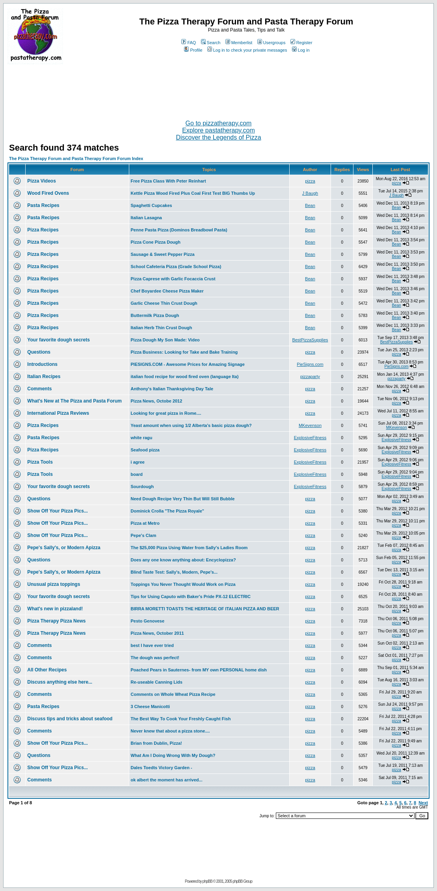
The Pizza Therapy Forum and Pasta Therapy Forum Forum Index (76, 158)
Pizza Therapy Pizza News (56, 621)
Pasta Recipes (43, 205)
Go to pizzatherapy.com (219, 123)
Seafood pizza (145, 449)
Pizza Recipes (42, 230)
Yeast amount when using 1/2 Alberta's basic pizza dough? (191, 425)
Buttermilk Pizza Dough (155, 315)
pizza (310, 181)
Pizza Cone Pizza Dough (156, 242)
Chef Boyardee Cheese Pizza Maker (167, 291)
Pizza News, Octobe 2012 (156, 401)
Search (211, 42)
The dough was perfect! (155, 657)
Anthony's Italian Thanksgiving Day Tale (172, 388)
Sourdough (142, 486)
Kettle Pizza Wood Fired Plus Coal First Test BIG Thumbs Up (193, 193)
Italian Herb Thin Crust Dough (161, 327)
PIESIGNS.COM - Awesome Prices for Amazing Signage (188, 364)
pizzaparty (310, 376)
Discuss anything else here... (59, 682)
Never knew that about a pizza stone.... (170, 731)
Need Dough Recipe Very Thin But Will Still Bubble (183, 498)
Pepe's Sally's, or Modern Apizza (63, 547)
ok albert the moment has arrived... (167, 779)
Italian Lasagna (146, 217)
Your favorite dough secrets (58, 340)
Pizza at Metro (145, 523)
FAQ (188, 42)
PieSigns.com (310, 364)
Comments (39, 388)
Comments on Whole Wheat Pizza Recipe (173, 694)
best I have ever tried (152, 645)
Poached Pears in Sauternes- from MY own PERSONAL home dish (199, 669)
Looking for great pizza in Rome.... (166, 413)
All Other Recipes (47, 670)
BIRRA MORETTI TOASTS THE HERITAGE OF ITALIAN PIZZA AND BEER (205, 608)
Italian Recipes (43, 376)
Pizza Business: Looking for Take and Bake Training (184, 352)
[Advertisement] (218, 88)
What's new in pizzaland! (55, 608)
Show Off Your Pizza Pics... (57, 511)
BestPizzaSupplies (310, 339)
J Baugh (310, 193)
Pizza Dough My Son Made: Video (165, 339)
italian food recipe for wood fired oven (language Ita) (185, 376)
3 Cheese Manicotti (150, 706)
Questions (38, 352)
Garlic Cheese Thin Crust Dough (164, 303)
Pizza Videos (41, 181)
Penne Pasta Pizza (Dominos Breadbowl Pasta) (179, 229)
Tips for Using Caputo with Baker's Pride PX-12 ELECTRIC (191, 596)
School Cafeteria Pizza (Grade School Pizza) (176, 266)
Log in (301, 50)
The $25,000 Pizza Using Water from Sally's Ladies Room (189, 547)
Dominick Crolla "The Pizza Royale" (167, 511)
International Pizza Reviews (58, 413)
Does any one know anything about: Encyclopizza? (183, 559)
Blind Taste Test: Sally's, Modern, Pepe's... (174, 572)
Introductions (42, 364)
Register (301, 42)
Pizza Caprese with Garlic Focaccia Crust (173, 278)
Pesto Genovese (148, 621)
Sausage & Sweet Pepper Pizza (163, 254)
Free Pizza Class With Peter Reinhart (168, 181)
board (137, 474)
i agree (138, 462)
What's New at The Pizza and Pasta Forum (74, 401)
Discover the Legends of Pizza (218, 137)
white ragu (141, 437)
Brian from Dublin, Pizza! (156, 743)
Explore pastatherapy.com (218, 130)
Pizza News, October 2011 (157, 633)
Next (423, 802)
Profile (193, 50)
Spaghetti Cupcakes (151, 205)
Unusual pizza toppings (53, 584)
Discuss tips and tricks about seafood (69, 718)
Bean (310, 205)
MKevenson (310, 425)
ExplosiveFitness (310, 437)
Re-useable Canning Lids (156, 682)
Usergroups (271, 42)
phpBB (207, 881)
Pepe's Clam (143, 535)
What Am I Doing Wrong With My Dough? (173, 755)
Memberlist (239, 42)
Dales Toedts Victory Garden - (161, 767)
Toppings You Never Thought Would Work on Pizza (183, 584)
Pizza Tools (39, 462)
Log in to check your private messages (247, 50)
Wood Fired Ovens (48, 193)
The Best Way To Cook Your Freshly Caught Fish (181, 718)
